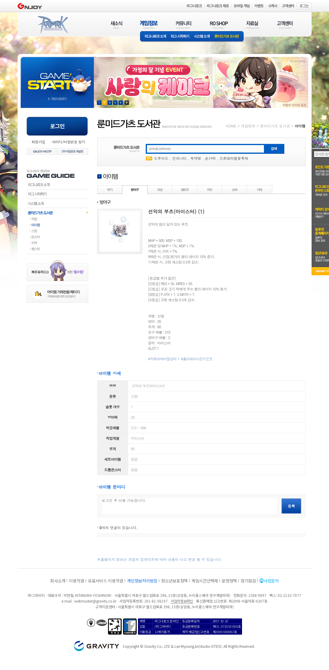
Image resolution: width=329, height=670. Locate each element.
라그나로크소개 (154, 36)
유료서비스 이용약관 (105, 581)
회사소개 (57, 581)
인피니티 (179, 158)
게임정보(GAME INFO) (149, 25)
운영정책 (229, 581)
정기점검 (248, 581)
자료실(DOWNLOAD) (252, 25)
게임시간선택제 (204, 581)
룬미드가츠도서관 (57, 212)
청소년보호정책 (174, 581)
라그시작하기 (57, 193)
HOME (231, 125)
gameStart (57, 77)
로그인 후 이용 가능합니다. (189, 505)
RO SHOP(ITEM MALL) (219, 25)
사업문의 (271, 581)
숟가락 (210, 158)
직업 (57, 219)
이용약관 (76, 581)
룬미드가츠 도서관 (228, 36)
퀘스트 (57, 249)
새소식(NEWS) (116, 25)
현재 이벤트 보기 (126, 102)
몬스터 (57, 237)
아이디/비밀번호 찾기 (68, 141)
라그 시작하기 (180, 36)
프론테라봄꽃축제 (234, 158)
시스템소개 (202, 36)
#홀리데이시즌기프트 (197, 359)
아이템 (57, 225)
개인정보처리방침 (142, 581)
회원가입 (38, 141)
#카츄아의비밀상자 (162, 359)
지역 (57, 243)
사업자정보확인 (182, 600)
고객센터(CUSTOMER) (285, 25)
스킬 (57, 231)
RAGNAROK (52, 25)
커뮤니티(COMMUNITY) (184, 25)
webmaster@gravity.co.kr (95, 600)
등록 (291, 505)
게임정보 (248, 125)
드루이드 (161, 158)
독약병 (195, 158)
